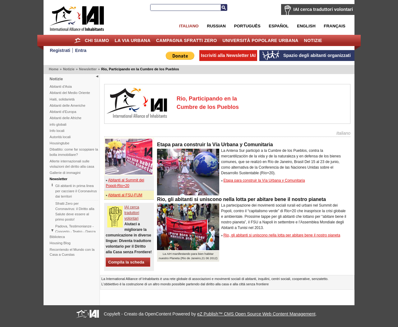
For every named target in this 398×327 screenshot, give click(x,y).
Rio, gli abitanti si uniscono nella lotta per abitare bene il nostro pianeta (282, 235)
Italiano (188, 26)
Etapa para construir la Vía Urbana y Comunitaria (264, 180)
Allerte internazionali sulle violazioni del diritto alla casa (72, 163)
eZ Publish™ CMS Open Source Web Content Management (256, 313)
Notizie (313, 40)
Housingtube (59, 143)
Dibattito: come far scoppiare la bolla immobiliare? (74, 151)
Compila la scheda (126, 262)
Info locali (57, 131)
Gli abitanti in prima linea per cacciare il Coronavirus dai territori (76, 191)
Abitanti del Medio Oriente (70, 93)
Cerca (224, 7)
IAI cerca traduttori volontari (323, 9)
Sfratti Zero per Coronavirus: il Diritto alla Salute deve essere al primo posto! (75, 211)
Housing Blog (60, 243)
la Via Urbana (132, 40)
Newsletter (88, 69)
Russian (216, 26)
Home (77, 40)
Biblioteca (57, 237)
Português (247, 26)
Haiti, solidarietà (62, 99)
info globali (58, 124)
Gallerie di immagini (65, 173)
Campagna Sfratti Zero (186, 40)
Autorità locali (60, 137)
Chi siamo (97, 40)
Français (334, 26)
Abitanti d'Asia (61, 86)
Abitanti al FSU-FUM (125, 195)
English (306, 26)
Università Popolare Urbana (260, 40)
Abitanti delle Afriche (65, 118)
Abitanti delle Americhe (68, 105)
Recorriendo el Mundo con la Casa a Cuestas (72, 252)
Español (279, 26)
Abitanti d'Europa (63, 112)
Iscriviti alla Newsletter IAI (228, 55)
